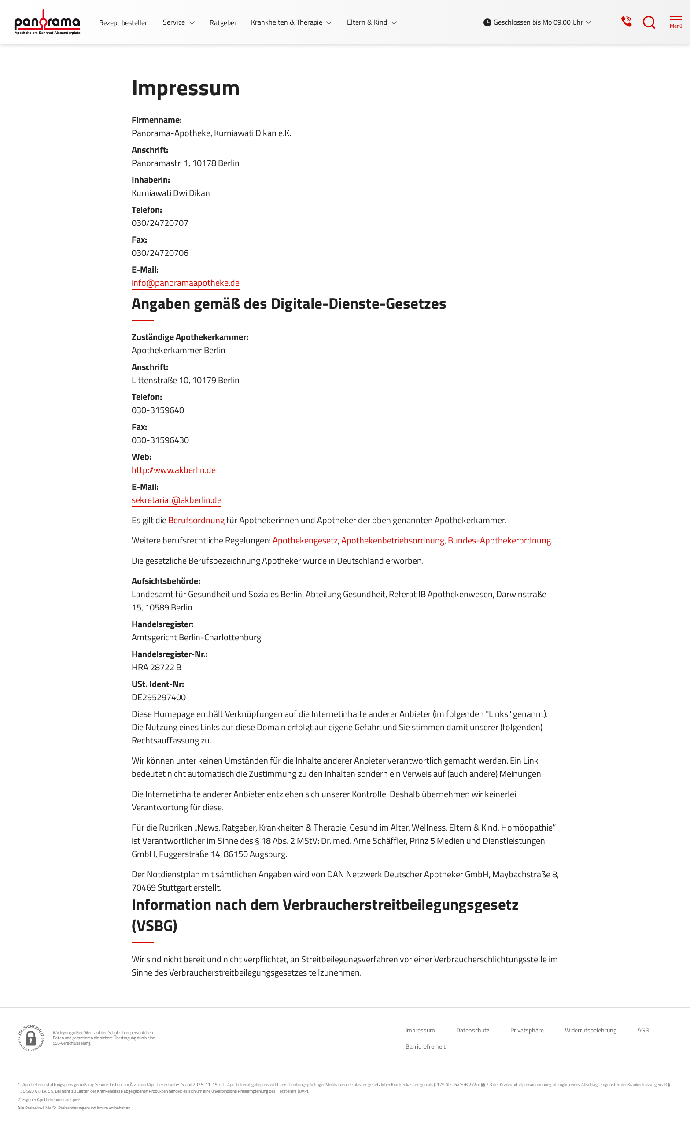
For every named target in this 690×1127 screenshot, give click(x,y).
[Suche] (641, 22)
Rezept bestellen (124, 22)
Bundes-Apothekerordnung (499, 540)
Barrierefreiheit (426, 1046)
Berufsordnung (196, 520)
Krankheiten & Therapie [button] (287, 22)
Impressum (420, 1030)
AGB (643, 1030)
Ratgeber (223, 22)
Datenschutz (472, 1030)
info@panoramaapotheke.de (186, 282)
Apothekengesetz (305, 540)
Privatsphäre (527, 1030)
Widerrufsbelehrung (590, 1030)
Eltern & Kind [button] (368, 22)
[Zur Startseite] (51, 22)
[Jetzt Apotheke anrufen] (617, 22)
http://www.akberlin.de (174, 470)
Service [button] (175, 22)
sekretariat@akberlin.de (176, 499)
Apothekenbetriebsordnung (392, 540)
